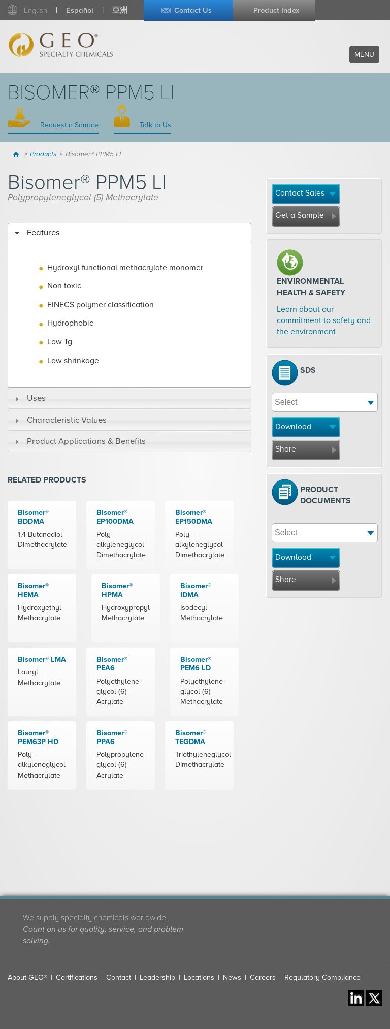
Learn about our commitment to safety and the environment (324, 320)
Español (79, 10)
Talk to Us (154, 125)
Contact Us (193, 10)
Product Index (276, 10)
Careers (263, 977)
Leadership (157, 977)
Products (43, 154)
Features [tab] (36, 233)
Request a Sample (68, 125)
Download (293, 426)
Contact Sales (299, 193)
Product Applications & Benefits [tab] (79, 441)
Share (285, 449)
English (35, 10)
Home (17, 154)
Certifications (77, 977)
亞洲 (119, 10)
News (232, 977)
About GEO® (27, 977)
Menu (364, 54)
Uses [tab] (29, 398)
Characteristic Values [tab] (60, 420)
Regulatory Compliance (322, 977)
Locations (199, 977)
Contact (118, 977)
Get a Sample (299, 215)
